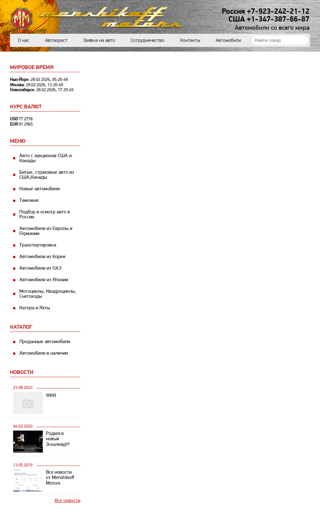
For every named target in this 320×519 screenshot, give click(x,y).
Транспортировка (37, 245)
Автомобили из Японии (43, 279)
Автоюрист (56, 40)
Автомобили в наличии (43, 353)
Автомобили (228, 40)
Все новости (67, 500)
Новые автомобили (39, 189)
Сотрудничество (147, 40)
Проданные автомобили (44, 341)
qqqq (51, 394)
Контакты (190, 40)
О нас (23, 40)
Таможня (28, 200)
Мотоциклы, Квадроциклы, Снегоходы (47, 293)
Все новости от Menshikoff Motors (60, 477)
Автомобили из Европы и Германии (45, 230)
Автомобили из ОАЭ (40, 268)
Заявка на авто (99, 40)
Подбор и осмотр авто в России (44, 214)
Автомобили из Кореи (42, 256)
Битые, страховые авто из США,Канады (46, 174)
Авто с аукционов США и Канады (45, 157)
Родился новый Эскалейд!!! (58, 438)
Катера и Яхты (34, 308)
